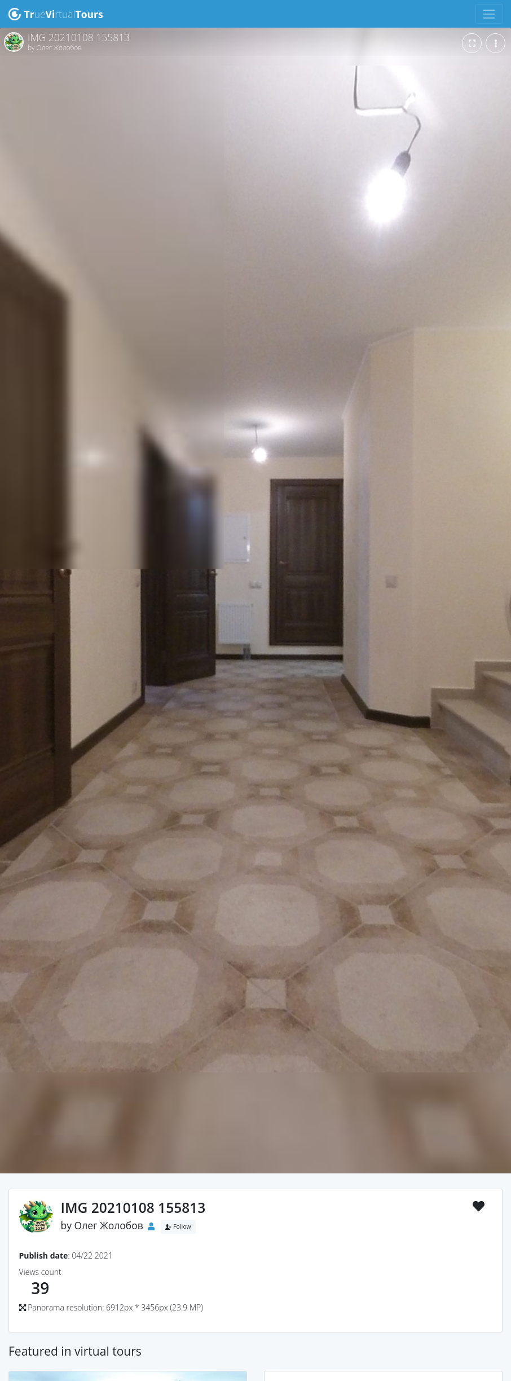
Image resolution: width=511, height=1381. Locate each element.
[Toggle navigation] (489, 14)
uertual (55, 14)
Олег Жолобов (108, 1225)
